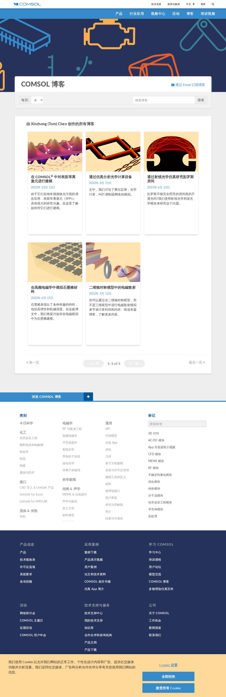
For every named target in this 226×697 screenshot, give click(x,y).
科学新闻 (69, 479)
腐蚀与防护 (27, 472)
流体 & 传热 (28, 510)
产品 (119, 13)
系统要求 (26, 574)
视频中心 (158, 13)
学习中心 (155, 552)
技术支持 (156, 4)
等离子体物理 (71, 470)
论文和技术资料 (95, 574)
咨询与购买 (173, 4)
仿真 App (111, 442)
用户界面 (111, 497)
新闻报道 (155, 628)
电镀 (23, 465)
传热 (23, 516)
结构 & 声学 (71, 488)
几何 (108, 456)
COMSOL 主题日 (31, 620)
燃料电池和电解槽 (31, 445)
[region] (113, 675)
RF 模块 (153, 468)
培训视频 (208, 13)
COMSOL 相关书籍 (97, 581)
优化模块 (154, 481)
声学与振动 (70, 501)
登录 (203, 4)
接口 (23, 481)
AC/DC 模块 (156, 440)
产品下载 (90, 649)
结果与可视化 (114, 518)
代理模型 (111, 435)
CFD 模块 (154, 454)
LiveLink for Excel (31, 494)
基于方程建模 (114, 463)
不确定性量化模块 (160, 474)
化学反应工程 (28, 438)
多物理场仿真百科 (161, 589)
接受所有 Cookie (168, 688)
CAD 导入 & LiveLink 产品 (37, 487)
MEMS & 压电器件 (75, 494)
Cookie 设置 (168, 665)
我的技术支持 (93, 620)
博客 (190, 13)
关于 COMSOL (159, 613)
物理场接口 (112, 491)
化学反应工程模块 (160, 502)
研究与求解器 (114, 504)
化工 (23, 432)
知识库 (89, 628)
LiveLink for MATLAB (33, 501)
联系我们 (155, 635)
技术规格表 (27, 559)
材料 (108, 484)
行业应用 (137, 13)
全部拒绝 (168, 676)
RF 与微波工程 (72, 428)
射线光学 (68, 449)
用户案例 (90, 567)
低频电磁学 (70, 435)
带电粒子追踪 (71, 456)
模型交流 (155, 574)
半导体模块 (155, 509)
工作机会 (155, 620)
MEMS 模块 (156, 461)
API (107, 428)
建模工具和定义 (115, 477)
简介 (108, 511)
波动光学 (68, 463)
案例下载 (90, 552)
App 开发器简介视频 (161, 447)
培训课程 (155, 559)
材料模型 (68, 515)
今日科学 (26, 423)
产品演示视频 (93, 559)
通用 (108, 423)
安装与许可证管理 (117, 470)
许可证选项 (27, 567)
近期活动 (26, 628)
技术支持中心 (93, 613)
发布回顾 (26, 581)
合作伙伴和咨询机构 (98, 635)
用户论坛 (155, 567)
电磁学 (68, 423)
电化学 (24, 451)
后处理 (152, 516)
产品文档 (90, 642)
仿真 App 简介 (94, 589)
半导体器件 (70, 442)
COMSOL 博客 (159, 581)
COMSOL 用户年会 (33, 635)
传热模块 (154, 488)
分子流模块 (155, 495)
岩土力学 (68, 508)
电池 (23, 458)
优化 (108, 449)
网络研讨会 (27, 613)
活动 (176, 13)
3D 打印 (153, 433)
